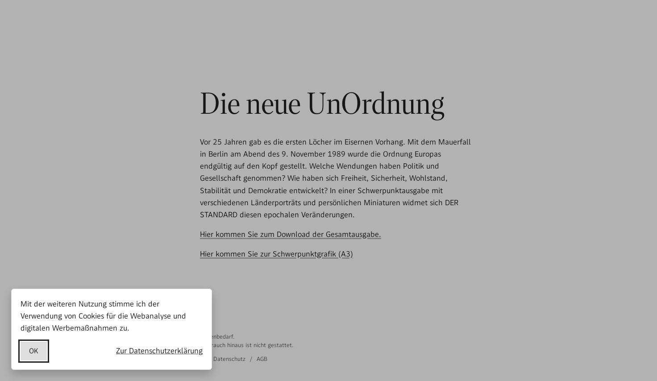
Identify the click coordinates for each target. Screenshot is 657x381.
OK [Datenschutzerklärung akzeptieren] (33, 351)
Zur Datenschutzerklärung (159, 350)
